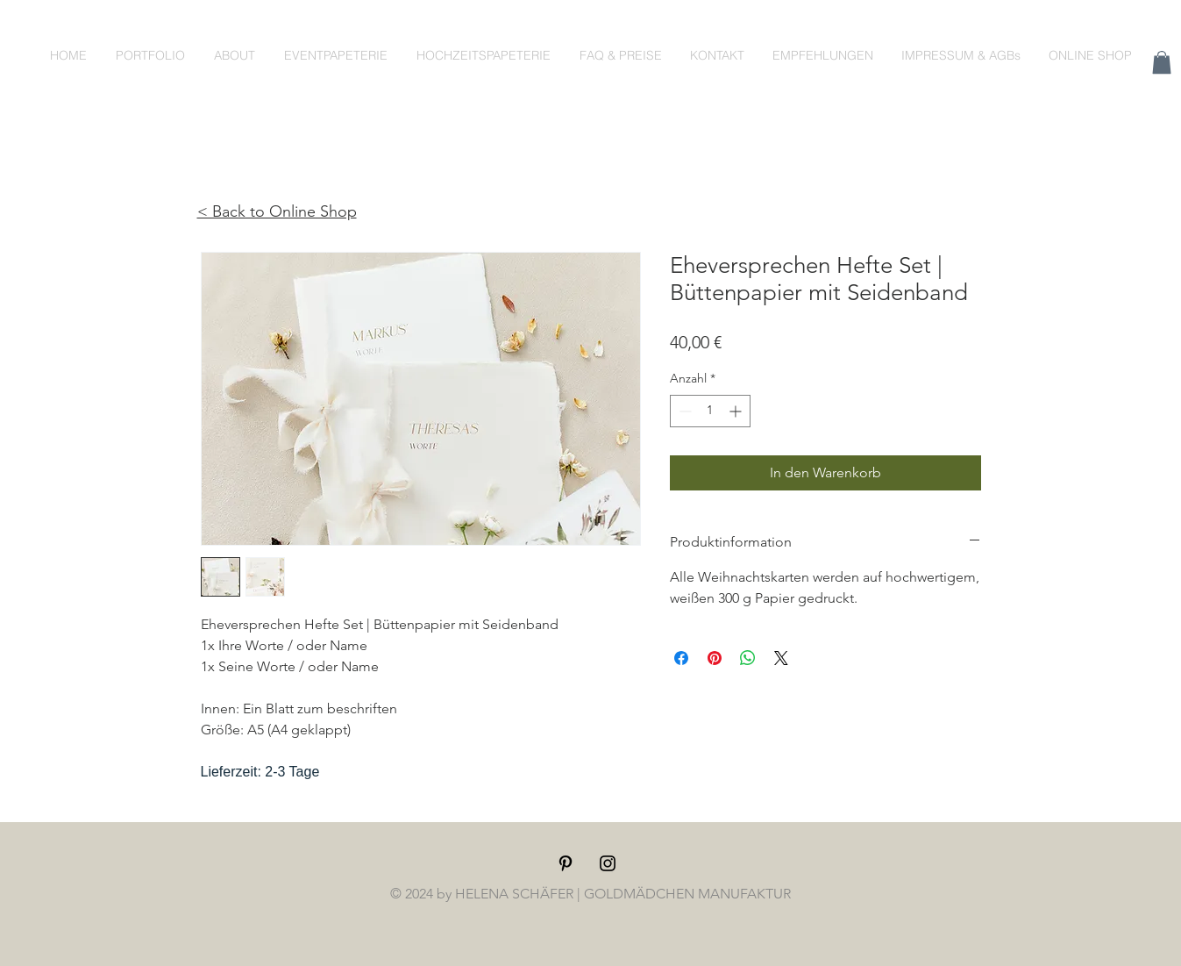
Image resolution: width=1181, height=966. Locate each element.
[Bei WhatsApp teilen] (747, 658)
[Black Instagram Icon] (607, 863)
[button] (1161, 62)
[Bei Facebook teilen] (681, 658)
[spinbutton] (710, 411)
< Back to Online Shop (277, 211)
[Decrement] (683, 411)
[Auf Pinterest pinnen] (714, 658)
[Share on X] (781, 658)
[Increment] (737, 411)
